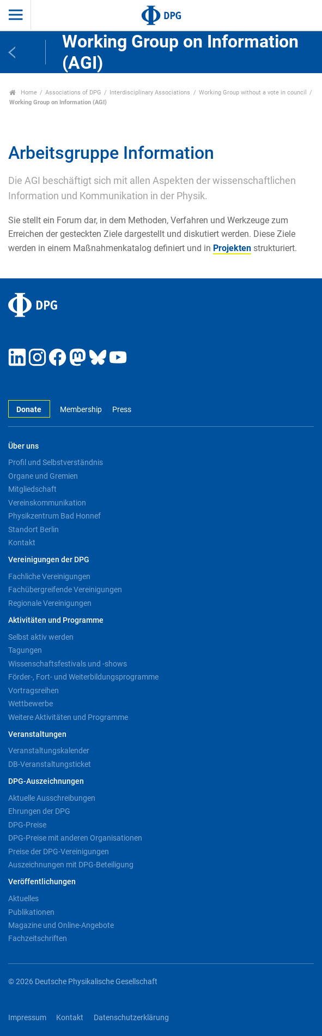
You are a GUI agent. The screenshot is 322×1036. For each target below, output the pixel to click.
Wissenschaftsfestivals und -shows (67, 663)
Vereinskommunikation (47, 502)
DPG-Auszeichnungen (46, 781)
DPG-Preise (27, 824)
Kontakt (21, 542)
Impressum (27, 1017)
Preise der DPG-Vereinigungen (58, 851)
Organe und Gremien (43, 476)
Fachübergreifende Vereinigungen (65, 589)
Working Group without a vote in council (253, 92)
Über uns (23, 446)
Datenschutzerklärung (131, 1017)
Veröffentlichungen (42, 881)
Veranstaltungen (37, 734)
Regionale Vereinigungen (50, 603)
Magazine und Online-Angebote (61, 925)
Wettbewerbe (30, 703)
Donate (28, 409)
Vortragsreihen (33, 690)
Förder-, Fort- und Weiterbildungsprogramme (83, 676)
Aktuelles (23, 898)
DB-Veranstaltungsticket (49, 764)
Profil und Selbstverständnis (55, 462)
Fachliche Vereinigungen (49, 576)
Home (23, 92)
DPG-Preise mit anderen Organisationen (75, 837)
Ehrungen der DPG (39, 811)
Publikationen (31, 912)
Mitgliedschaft (32, 489)
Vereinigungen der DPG (48, 559)
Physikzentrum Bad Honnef (54, 515)
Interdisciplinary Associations (150, 92)
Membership (81, 409)
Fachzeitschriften (37, 938)
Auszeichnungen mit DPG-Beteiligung (70, 864)
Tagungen (25, 650)
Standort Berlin (33, 529)
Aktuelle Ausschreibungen (51, 798)
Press (121, 409)
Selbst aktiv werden (41, 637)
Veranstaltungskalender (48, 750)
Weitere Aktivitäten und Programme (68, 717)
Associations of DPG (73, 92)
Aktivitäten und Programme (56, 620)
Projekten (232, 248)
